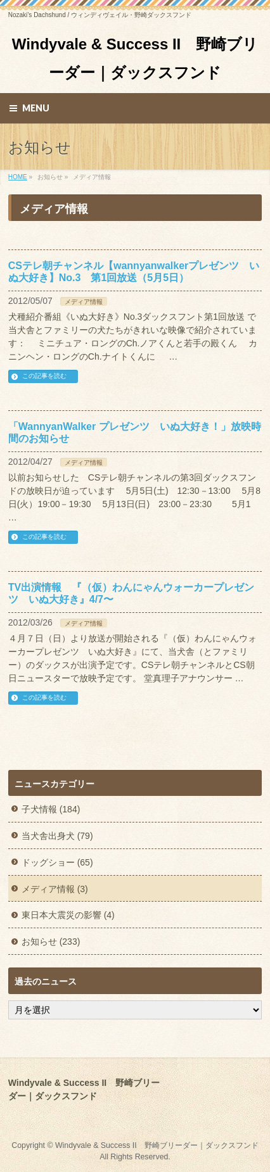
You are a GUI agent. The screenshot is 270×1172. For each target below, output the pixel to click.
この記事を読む (44, 375)
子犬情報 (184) (51, 809)
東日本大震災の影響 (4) (68, 915)
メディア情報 (84, 301)
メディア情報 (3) (55, 889)
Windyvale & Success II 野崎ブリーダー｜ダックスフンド (157, 1145)
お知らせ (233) (51, 941)
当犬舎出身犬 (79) (57, 836)
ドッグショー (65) (57, 862)
